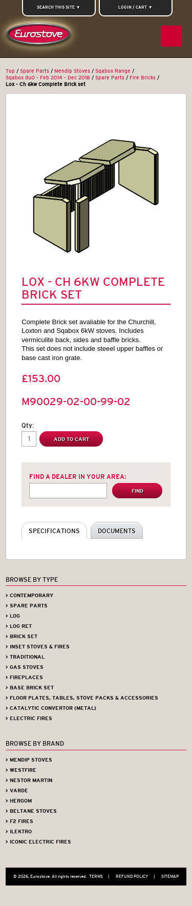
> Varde (17, 790)
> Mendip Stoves (29, 760)
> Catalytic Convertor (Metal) (51, 708)
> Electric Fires (29, 718)
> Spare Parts (27, 605)
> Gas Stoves (25, 667)
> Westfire (21, 770)
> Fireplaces (24, 677)
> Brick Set (21, 636)
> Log (13, 616)
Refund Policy (138, 876)
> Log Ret (19, 626)
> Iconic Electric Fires (38, 842)
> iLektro (19, 831)
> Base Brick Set (30, 687)
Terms (101, 876)
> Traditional (25, 657)
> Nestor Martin (29, 780)
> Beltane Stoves (31, 811)
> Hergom (19, 801)
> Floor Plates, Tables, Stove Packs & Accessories (82, 698)
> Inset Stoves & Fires (38, 646)
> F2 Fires (19, 821)
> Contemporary (29, 595)
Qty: (28, 425)
